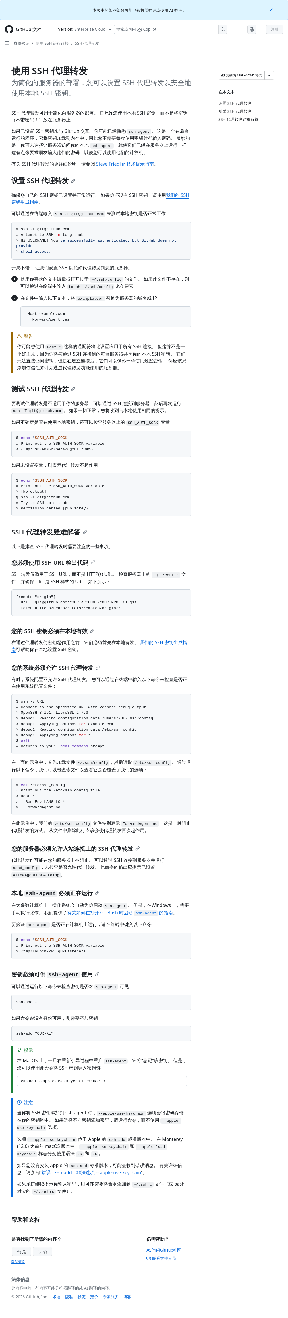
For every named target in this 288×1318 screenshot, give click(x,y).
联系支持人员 (161, 1258)
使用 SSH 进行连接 (52, 43)
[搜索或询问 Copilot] (170, 29)
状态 (82, 1296)
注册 (275, 29)
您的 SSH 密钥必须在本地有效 (52, 631)
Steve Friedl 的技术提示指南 (125, 164)
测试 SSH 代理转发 (43, 388)
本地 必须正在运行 (55, 893)
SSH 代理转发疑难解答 (49, 531)
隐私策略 (18, 1261)
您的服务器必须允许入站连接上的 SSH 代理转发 (75, 848)
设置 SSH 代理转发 (43, 180)
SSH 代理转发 (87, 43)
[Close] (271, 9)
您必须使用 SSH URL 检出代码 (53, 562)
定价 (94, 1296)
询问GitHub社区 (163, 1250)
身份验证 (22, 43)
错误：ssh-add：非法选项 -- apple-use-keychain (91, 1172)
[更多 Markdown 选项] (269, 75)
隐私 (69, 1296)
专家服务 (111, 1296)
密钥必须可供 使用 (55, 974)
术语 (57, 1296)
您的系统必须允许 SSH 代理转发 (55, 668)
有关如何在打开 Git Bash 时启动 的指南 (120, 912)
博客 (127, 1296)
